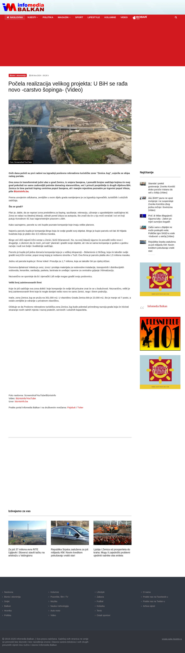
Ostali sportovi (103, 615)
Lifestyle (101, 592)
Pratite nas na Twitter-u (154, 601)
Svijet (6, 601)
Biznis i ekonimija (12, 596)
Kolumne (54, 592)
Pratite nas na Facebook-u (155, 596)
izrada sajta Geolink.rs (171, 638)
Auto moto (55, 610)
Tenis (99, 610)
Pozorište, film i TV (59, 596)
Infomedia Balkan (157, 302)
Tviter (80, 407)
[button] (32, 17)
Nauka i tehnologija (59, 605)
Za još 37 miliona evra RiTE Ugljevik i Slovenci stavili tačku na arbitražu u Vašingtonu (26, 552)
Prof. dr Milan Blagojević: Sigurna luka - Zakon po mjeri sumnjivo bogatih (160, 215)
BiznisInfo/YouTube (25, 398)
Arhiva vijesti (149, 605)
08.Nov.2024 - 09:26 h (39, 75)
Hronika (8, 610)
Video (53, 615)
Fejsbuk (71, 407)
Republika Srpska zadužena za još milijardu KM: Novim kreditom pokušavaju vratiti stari (69, 552)
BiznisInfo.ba (21, 191)
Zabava (100, 596)
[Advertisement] (93, 43)
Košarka (101, 605)
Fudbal (100, 601)
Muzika (53, 601)
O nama (147, 592)
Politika (7, 615)
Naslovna (8, 592)
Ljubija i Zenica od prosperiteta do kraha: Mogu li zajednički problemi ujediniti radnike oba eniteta (111, 552)
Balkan (7, 605)
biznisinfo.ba (21, 401)
